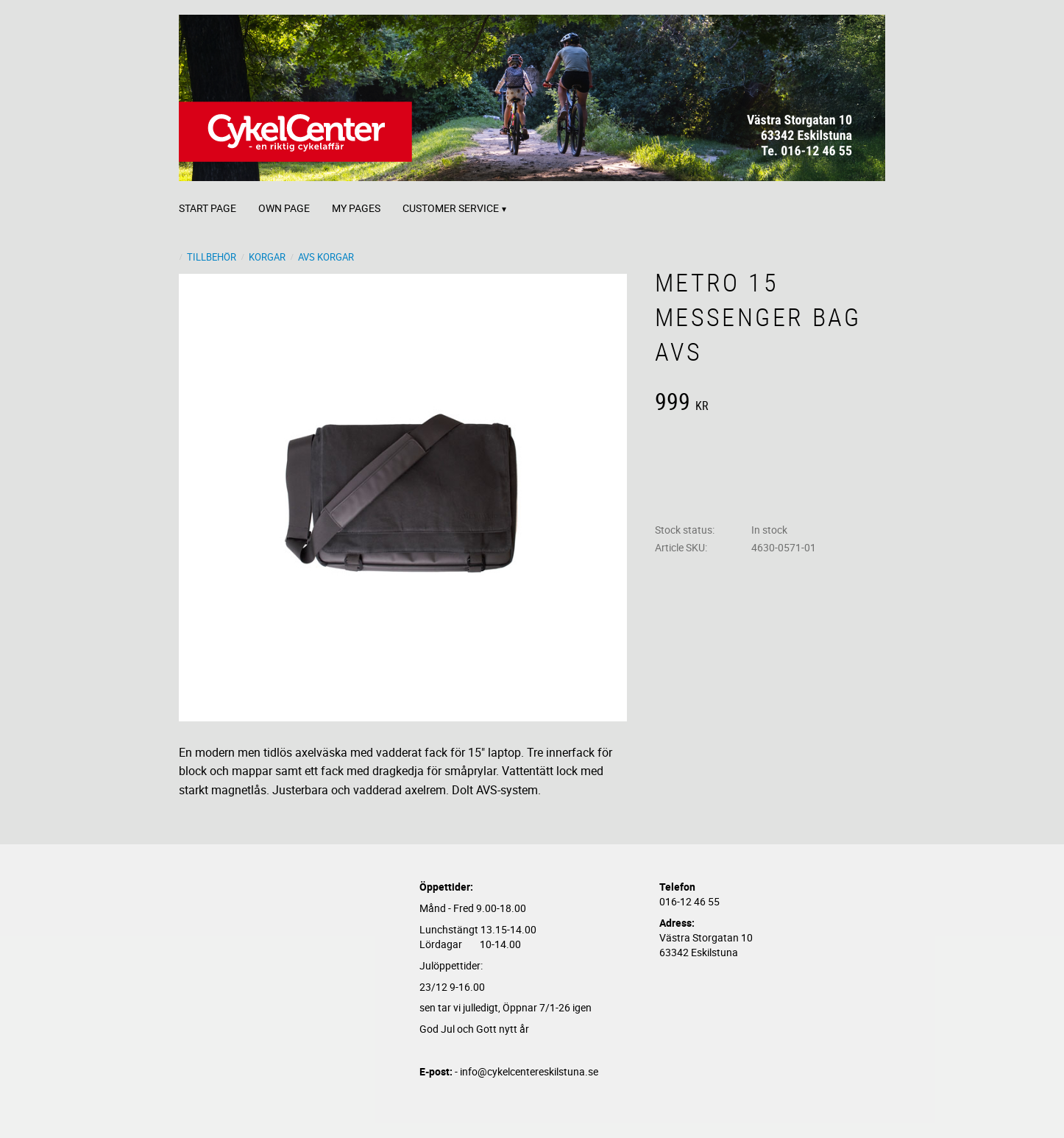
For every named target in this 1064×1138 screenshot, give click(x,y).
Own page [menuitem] (284, 208)
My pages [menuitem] (356, 208)
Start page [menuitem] (207, 208)
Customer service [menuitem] (450, 208)
